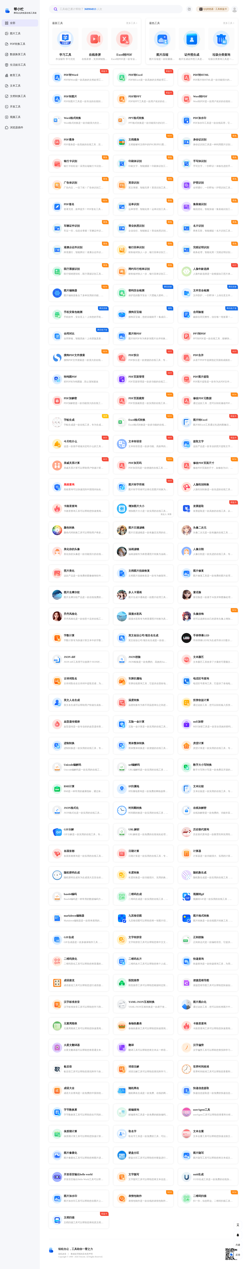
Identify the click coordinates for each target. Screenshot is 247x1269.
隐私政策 (62, 1254)
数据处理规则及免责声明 (82, 1254)
